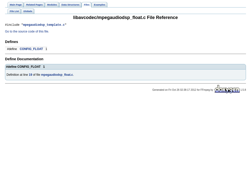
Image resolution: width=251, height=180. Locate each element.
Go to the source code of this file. (27, 32)
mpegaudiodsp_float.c (57, 75)
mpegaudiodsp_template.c (44, 25)
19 (30, 75)
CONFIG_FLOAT (31, 50)
